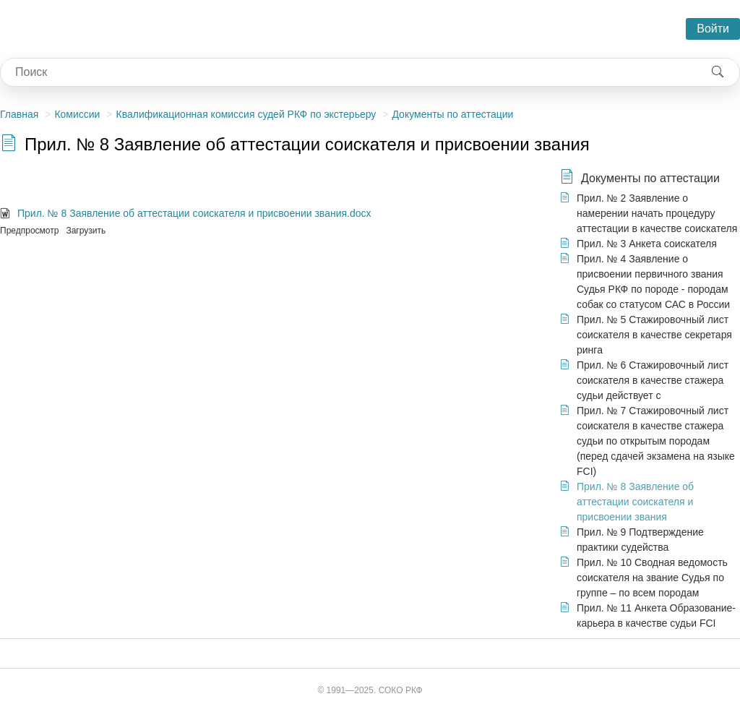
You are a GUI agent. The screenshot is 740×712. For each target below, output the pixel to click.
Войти (713, 28)
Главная (19, 114)
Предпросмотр (29, 231)
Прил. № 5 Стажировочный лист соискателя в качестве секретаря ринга (654, 335)
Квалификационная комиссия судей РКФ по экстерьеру (246, 114)
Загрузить (86, 231)
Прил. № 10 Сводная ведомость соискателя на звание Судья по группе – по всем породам (652, 578)
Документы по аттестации (452, 114)
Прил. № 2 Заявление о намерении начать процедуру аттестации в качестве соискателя (657, 213)
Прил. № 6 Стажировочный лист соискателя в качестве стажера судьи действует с (652, 380)
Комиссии (77, 114)
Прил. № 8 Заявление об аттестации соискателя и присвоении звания (635, 502)
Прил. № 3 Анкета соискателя (647, 243)
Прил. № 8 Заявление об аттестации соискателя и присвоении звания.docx (194, 213)
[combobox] (348, 72)
